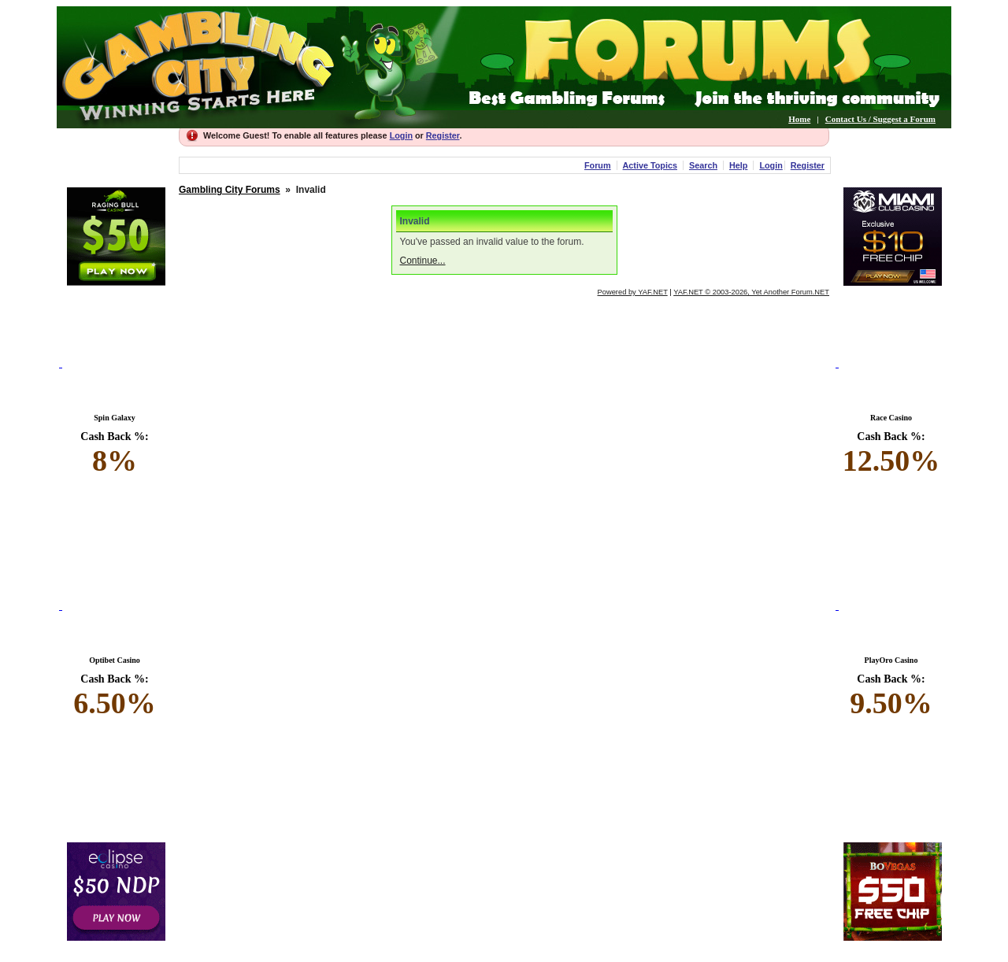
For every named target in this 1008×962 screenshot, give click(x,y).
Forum (597, 165)
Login (401, 135)
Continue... (423, 260)
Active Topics (650, 165)
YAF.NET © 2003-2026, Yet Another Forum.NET (751, 292)
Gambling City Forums (229, 189)
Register (443, 135)
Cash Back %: (114, 454)
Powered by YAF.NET (633, 292)
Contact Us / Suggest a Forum (880, 119)
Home (799, 119)
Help (738, 165)
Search (703, 165)
